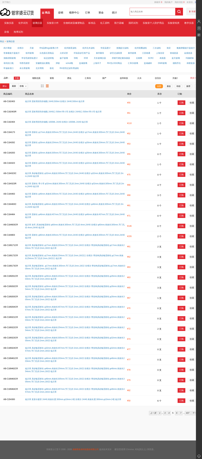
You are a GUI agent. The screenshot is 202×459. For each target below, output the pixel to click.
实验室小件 (53, 23)
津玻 (58, 63)
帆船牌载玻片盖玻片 (186, 48)
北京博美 (40, 68)
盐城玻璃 (83, 63)
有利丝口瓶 (9, 63)
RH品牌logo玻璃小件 (49, 48)
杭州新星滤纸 (70, 48)
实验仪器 (9, 23)
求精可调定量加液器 (121, 58)
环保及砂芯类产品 (82, 53)
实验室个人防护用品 (153, 23)
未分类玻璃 (25, 68)
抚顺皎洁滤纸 (122, 48)
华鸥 (76, 58)
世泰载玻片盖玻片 (12, 53)
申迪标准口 (9, 68)
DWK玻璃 (162, 63)
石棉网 (139, 58)
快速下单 (196, 11)
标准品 (91, 23)
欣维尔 (21, 48)
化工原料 (105, 23)
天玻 (32, 48)
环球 (86, 58)
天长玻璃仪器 (100, 58)
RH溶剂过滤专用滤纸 (69, 68)
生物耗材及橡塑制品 (73, 23)
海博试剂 (18, 31)
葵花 (52, 68)
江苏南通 (146, 53)
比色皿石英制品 (47, 53)
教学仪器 (189, 23)
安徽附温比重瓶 (43, 63)
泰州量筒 (100, 53)
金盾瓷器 (188, 53)
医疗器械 (119, 23)
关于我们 (6, 2)
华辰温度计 (105, 48)
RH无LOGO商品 (114, 63)
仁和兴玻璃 (133, 63)
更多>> (193, 78)
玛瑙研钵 (190, 58)
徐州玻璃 (30, 53)
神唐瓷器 (191, 63)
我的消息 (178, 2)
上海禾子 (97, 63)
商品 (47, 12)
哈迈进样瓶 (49, 58)
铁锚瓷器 (174, 53)
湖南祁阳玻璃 (10, 58)
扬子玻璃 (64, 58)
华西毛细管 (25, 63)
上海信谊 (160, 53)
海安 (169, 48)
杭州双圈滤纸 (141, 48)
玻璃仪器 (37, 23)
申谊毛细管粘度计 (30, 58)
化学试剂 (23, 23)
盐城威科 (148, 63)
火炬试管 (64, 53)
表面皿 (163, 58)
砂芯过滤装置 (116, 53)
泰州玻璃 (132, 53)
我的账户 (167, 2)
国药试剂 (133, 23)
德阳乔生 (177, 63)
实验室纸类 (173, 23)
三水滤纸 (157, 48)
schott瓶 (69, 63)
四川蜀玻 (8, 48)
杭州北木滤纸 (88, 48)
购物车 (158, 2)
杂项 (6, 31)
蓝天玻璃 (176, 58)
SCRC (151, 58)
